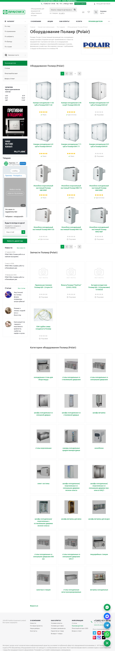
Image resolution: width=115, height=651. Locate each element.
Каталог (10, 21)
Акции (50, 21)
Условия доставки (57, 626)
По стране (8, 46)
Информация (77, 620)
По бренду (8, 41)
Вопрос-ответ (77, 631)
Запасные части (12, 55)
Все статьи (21, 288)
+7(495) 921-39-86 (49, 3)
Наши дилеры (35, 628)
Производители (95, 21)
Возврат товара (56, 633)
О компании (36, 21)
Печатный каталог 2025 (80, 628)
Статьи (74, 623)
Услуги (79, 21)
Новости (33, 623)
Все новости (21, 248)
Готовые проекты (36, 626)
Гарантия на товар (57, 631)
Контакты (33, 631)
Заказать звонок (80, 3)
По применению (10, 31)
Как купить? (64, 21)
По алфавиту (9, 36)
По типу (7, 26)
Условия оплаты (56, 623)
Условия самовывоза (58, 628)
